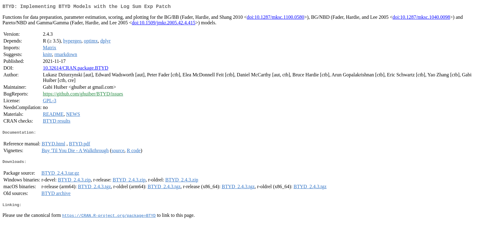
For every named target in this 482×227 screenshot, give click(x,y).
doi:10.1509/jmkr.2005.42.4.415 (164, 23)
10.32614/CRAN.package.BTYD (75, 69)
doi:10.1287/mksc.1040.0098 (421, 18)
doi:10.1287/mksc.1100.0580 (275, 18)
